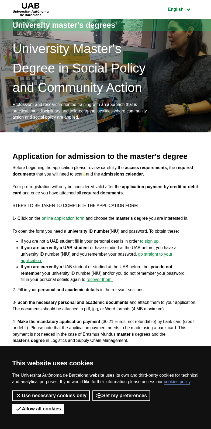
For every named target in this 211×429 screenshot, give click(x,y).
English (183, 9)
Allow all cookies (38, 409)
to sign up (152, 244)
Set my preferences (121, 395)
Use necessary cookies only (51, 395)
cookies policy (177, 381)
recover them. (101, 282)
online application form (63, 220)
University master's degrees (66, 24)
